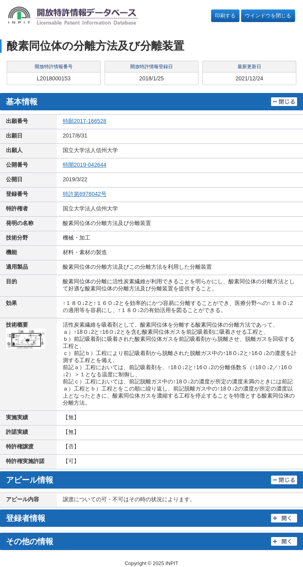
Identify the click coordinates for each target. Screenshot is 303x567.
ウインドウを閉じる (268, 16)
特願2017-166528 (85, 121)
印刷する (225, 16)
